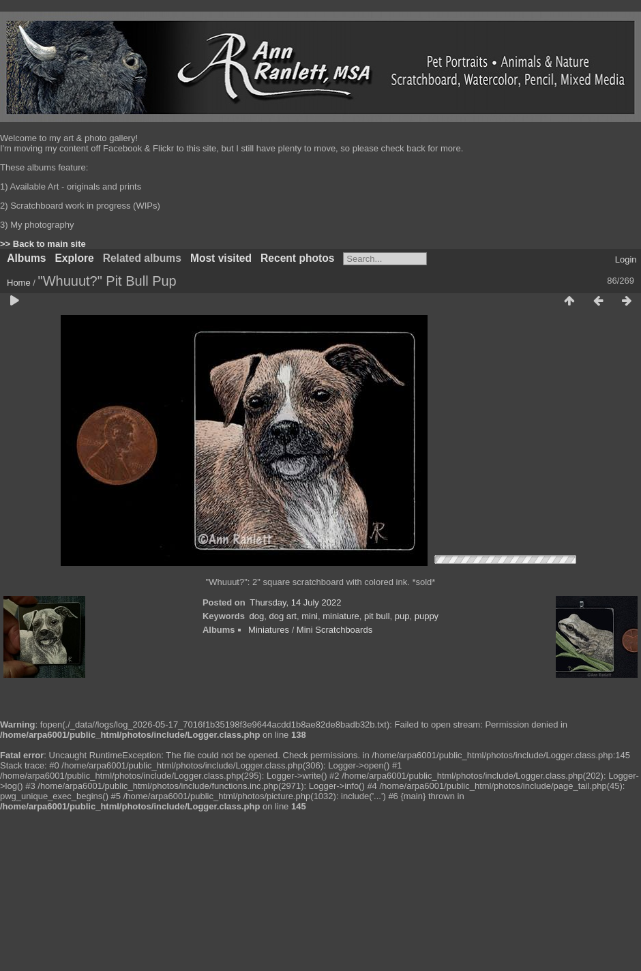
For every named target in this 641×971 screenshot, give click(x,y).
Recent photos (297, 258)
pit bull (377, 616)
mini (309, 616)
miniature (341, 616)
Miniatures (268, 630)
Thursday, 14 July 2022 (295, 602)
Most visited (221, 258)
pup (402, 616)
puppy (426, 616)
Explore (74, 258)
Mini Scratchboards (334, 630)
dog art (282, 616)
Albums (26, 258)
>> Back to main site (43, 244)
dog (257, 616)
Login (626, 259)
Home (19, 283)
